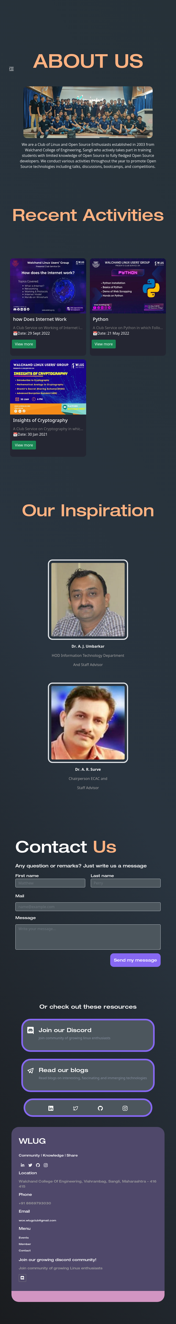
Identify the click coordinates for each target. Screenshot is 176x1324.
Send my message (135, 960)
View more (24, 344)
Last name (102, 875)
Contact (25, 1250)
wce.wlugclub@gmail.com (37, 1220)
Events (24, 1237)
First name (27, 875)
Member (25, 1243)
